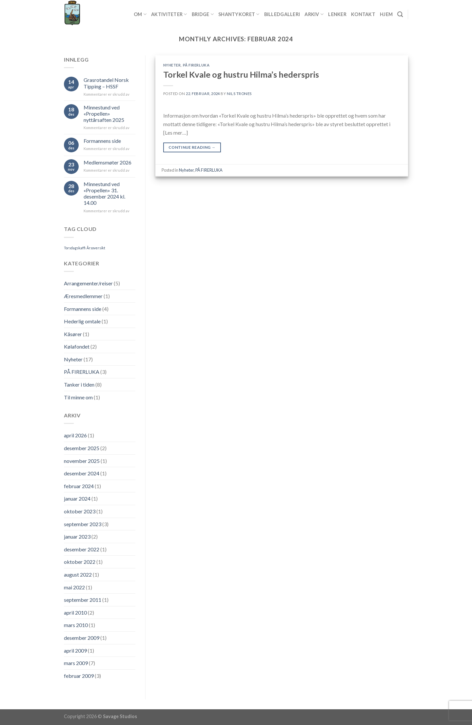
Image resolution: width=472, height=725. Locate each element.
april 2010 (75, 612)
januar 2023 (77, 536)
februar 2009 (79, 676)
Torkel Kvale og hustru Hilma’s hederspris (241, 74)
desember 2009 (81, 638)
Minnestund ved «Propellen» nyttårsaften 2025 (104, 113)
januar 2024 (77, 498)
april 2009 (75, 650)
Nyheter (73, 359)
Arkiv (314, 14)
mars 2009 (76, 663)
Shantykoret (239, 14)
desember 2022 (81, 549)
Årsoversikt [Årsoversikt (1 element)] (96, 248)
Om (140, 14)
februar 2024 (79, 486)
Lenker (337, 14)
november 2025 (82, 461)
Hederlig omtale (82, 321)
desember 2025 (81, 448)
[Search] (400, 14)
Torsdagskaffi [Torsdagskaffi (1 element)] (75, 248)
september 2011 (82, 600)
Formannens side (102, 141)
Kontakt (363, 14)
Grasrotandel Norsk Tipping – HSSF (106, 83)
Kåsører (73, 334)
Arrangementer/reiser (88, 283)
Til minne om (78, 397)
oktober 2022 (79, 562)
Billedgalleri (282, 14)
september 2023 (82, 524)
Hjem (386, 14)
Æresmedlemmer (83, 296)
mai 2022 (74, 587)
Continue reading (192, 147)
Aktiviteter (169, 14)
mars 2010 (76, 625)
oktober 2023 (79, 511)
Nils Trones (239, 93)
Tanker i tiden (79, 384)
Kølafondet (76, 346)
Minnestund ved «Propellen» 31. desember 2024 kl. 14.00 (104, 193)
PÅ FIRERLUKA (81, 372)
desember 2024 (81, 473)
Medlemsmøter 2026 (107, 162)
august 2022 (78, 574)
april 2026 (75, 435)
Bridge (203, 14)
